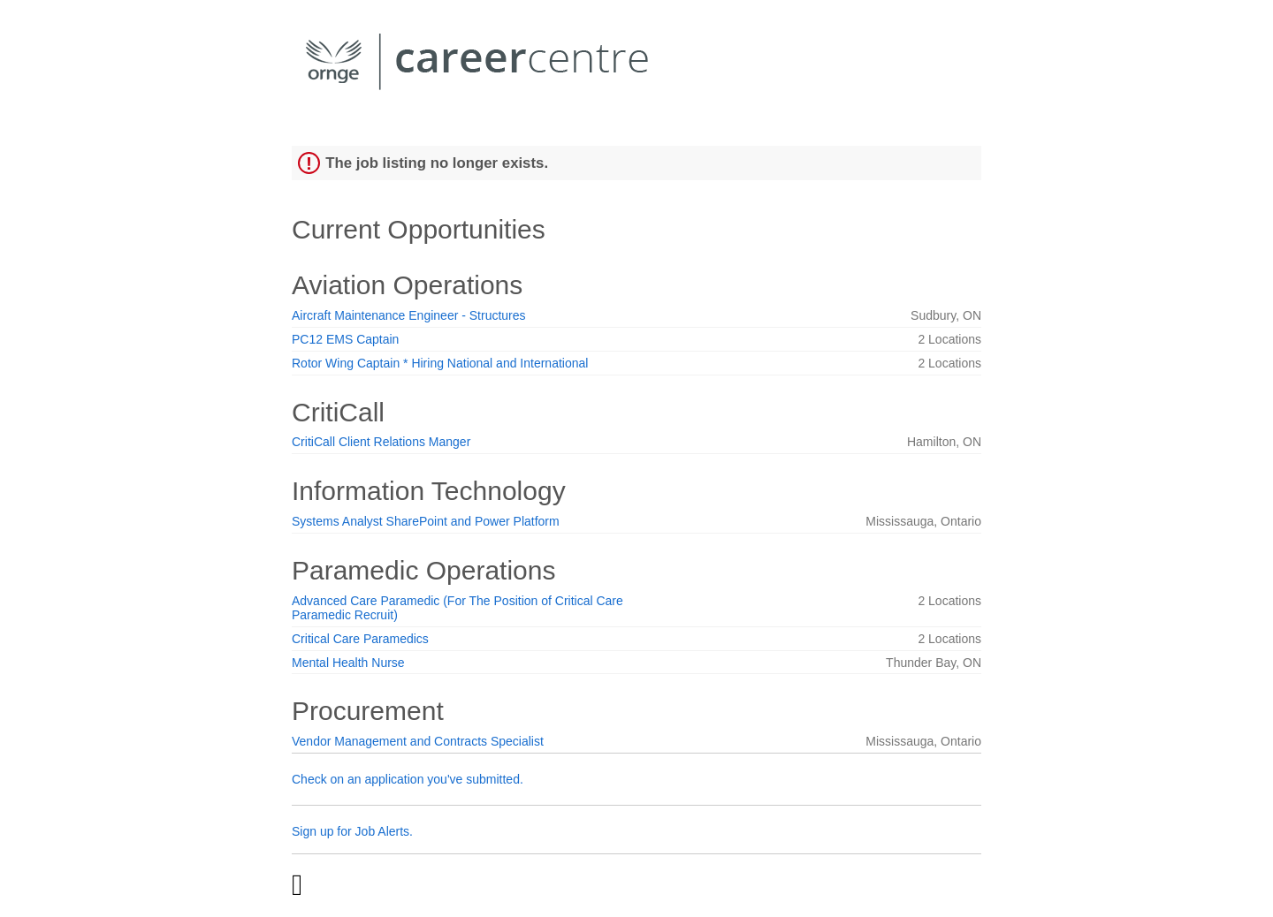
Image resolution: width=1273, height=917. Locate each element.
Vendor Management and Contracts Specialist (418, 741)
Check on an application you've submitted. (407, 779)
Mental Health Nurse (348, 663)
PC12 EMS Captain (345, 339)
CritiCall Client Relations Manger (381, 442)
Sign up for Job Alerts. (352, 831)
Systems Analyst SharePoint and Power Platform (426, 521)
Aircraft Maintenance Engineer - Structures (409, 315)
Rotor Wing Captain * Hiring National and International (440, 363)
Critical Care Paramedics (360, 639)
